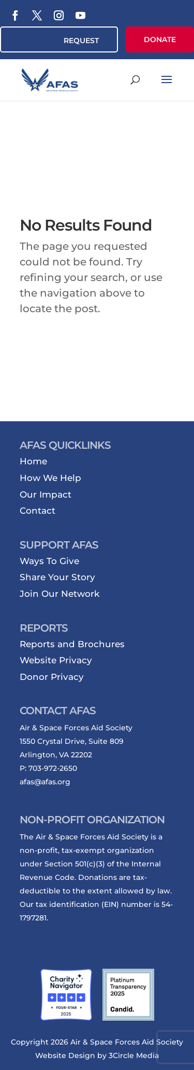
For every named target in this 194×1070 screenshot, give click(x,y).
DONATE (160, 39)
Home (33, 461)
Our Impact (45, 494)
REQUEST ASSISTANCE (76, 44)
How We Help (50, 478)
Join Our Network (59, 593)
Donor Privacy (52, 677)
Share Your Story (57, 577)
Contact (37, 510)
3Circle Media (134, 1055)
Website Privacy (56, 660)
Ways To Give (49, 561)
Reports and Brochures (72, 644)
